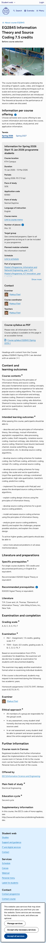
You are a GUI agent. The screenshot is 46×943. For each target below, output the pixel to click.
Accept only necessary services (21, 930)
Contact (5, 852)
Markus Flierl (14, 294)
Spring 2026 (7, 136)
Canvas (5, 868)
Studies (5, 837)
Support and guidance (11, 842)
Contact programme (11, 894)
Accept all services (15, 936)
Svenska (30, 11)
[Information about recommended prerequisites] (36, 587)
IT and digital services (11, 847)
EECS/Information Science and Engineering (21, 776)
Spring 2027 (21, 136)
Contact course (9, 899)
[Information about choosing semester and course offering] (15, 115)
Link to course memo (13, 219)
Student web (7, 2)
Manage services (14, 923)
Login (41, 2)
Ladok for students (10, 883)
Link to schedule (11, 259)
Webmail (6, 873)
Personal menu (8, 878)
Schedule (6, 863)
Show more (37, 279)
